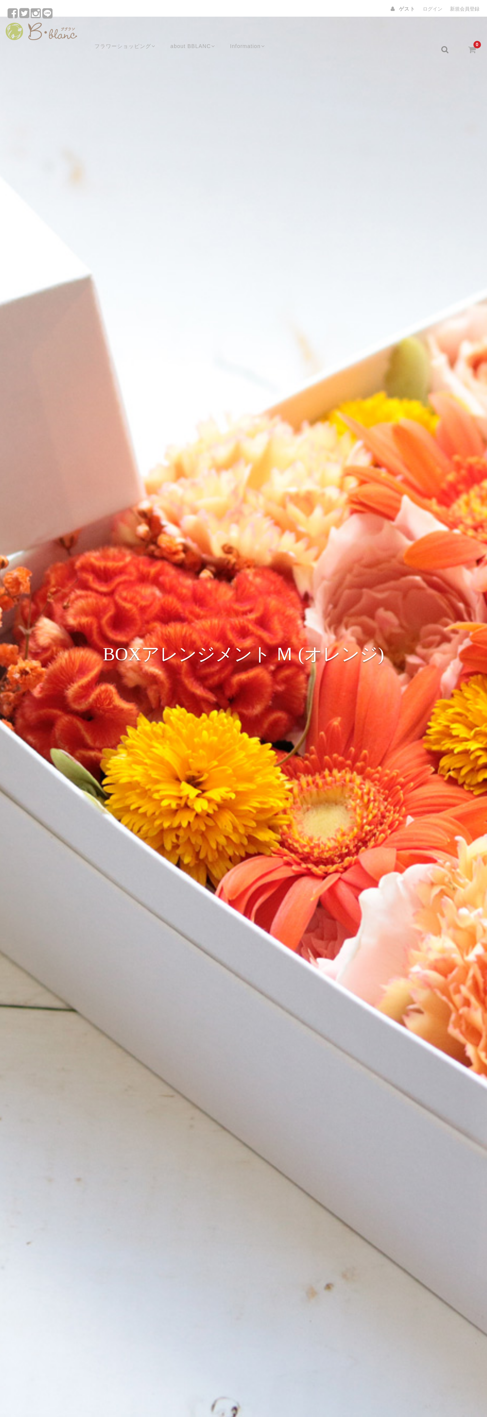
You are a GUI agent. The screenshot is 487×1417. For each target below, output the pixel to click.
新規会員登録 (464, 9)
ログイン (432, 9)
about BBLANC (186, 33)
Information (243, 33)
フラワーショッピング (116, 33)
